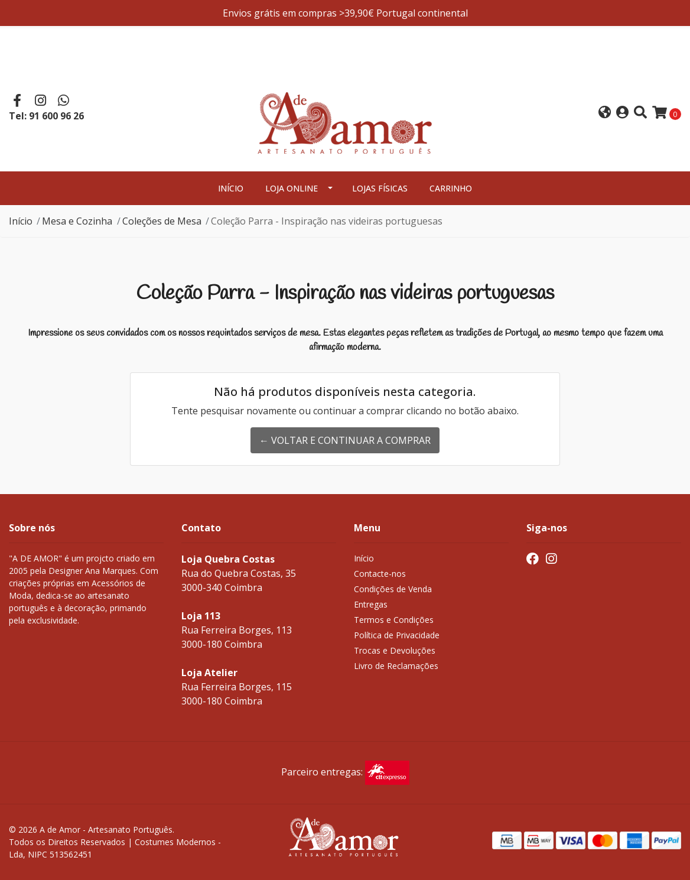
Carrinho (450, 188)
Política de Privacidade (397, 635)
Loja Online (291, 188)
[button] (604, 113)
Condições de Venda (393, 589)
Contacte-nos (380, 573)
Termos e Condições (394, 619)
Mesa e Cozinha (77, 221)
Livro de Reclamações (396, 665)
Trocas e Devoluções (394, 650)
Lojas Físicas (380, 188)
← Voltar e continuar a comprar (345, 440)
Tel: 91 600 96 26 (46, 115)
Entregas (371, 604)
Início (230, 188)
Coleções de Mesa (161, 221)
